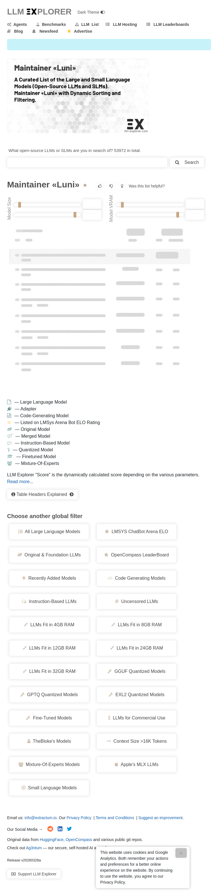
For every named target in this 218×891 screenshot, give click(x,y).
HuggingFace (51, 839)
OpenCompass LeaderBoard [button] (136, 554)
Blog (15, 31)
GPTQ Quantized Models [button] (49, 694)
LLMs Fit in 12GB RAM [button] (49, 648)
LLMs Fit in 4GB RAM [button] (49, 624)
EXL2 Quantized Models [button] (136, 694)
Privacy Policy (79, 817)
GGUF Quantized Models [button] (136, 671)
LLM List (86, 24)
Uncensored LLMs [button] (136, 601)
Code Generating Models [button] (136, 578)
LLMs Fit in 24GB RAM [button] (136, 648)
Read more (18, 481)
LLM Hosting (121, 24)
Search (187, 162)
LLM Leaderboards (167, 24)
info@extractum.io (40, 817)
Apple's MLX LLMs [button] (136, 764)
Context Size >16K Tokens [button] (136, 741)
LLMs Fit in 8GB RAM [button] (136, 624)
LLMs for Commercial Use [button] (136, 717)
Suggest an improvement (160, 817)
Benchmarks (51, 24)
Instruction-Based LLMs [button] (49, 601)
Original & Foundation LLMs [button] (49, 554)
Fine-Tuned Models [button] (49, 717)
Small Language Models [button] (49, 787)
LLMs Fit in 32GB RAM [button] (49, 671)
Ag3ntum (34, 848)
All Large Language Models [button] (49, 531)
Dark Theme (91, 12)
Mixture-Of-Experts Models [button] (49, 764)
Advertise (79, 31)
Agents (17, 24)
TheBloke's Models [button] (49, 741)
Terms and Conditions (115, 817)
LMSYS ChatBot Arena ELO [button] (136, 531)
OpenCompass (79, 839)
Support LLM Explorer (33, 874)
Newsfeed (45, 31)
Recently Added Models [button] (49, 578)
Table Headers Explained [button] (42, 494)
